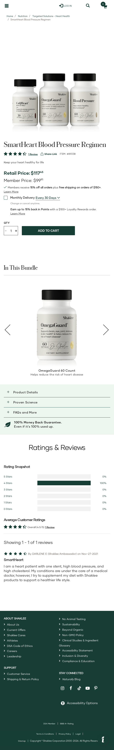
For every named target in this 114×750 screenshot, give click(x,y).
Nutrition (23, 16)
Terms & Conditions (45, 734)
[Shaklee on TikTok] (79, 686)
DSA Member (49, 723)
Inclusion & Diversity (75, 655)
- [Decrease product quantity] (6, 230)
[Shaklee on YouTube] (87, 688)
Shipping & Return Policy (23, 679)
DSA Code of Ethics (20, 645)
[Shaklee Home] (22, 5)
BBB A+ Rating (66, 723)
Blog (71, 679)
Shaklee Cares (16, 635)
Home (10, 16)
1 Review (33, 154)
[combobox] (48, 197)
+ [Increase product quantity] (16, 230)
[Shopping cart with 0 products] (104, 5)
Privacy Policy (65, 734)
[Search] (87, 5)
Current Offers (16, 629)
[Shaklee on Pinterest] (96, 688)
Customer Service (18, 673)
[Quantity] (11, 230)
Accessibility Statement (77, 650)
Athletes (12, 640)
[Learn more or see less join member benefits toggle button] (11, 191)
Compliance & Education (78, 661)
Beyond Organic (72, 629)
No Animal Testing (74, 619)
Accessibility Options (82, 703)
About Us (13, 624)
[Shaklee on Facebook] (71, 688)
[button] (57, 392)
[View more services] (48, 153)
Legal (77, 734)
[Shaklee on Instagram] (62, 688)
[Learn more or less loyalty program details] (17, 213)
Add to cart (48, 230)
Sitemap (22, 741)
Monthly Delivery (19, 197)
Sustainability (71, 624)
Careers (12, 651)
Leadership (14, 656)
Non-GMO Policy (73, 635)
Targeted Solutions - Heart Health (51, 16)
